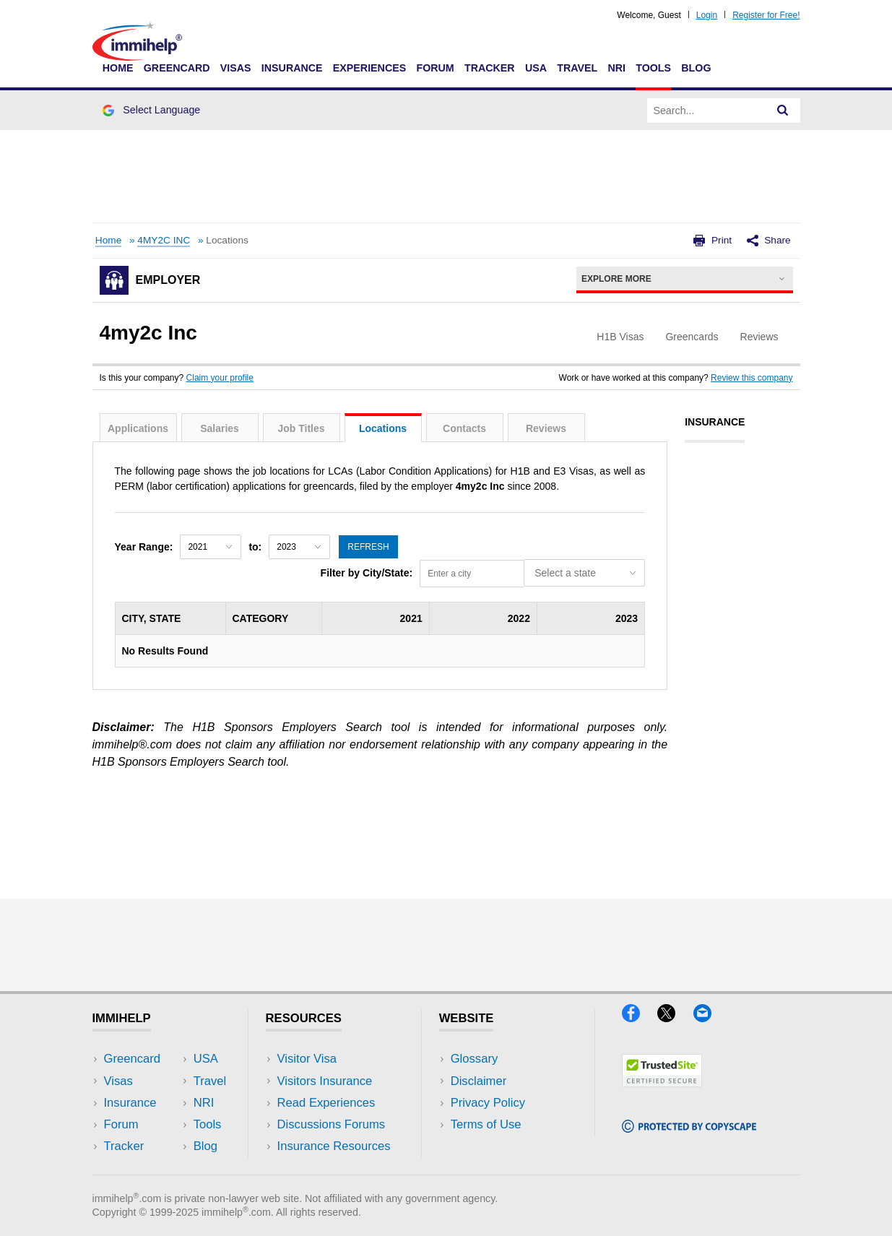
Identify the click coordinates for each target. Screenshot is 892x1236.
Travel (577, 68)
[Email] (709, 1017)
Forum (435, 68)
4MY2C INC (163, 240)
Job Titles (300, 428)
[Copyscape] (689, 1128)
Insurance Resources (334, 1146)
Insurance (292, 68)
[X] (675, 1017)
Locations (383, 428)
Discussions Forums (331, 1124)
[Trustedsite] (662, 1082)
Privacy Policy (488, 1103)
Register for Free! (766, 15)
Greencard (177, 68)
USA (536, 68)
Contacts (464, 428)
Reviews (546, 428)
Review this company (751, 378)
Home (118, 68)
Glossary (474, 1059)
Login (706, 15)
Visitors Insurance (325, 1081)
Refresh (368, 547)
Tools (653, 68)
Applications (138, 428)
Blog (696, 68)
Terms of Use (486, 1124)
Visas (235, 68)
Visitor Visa (307, 1059)
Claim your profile (220, 378)
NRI (616, 68)
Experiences (369, 68)
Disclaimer (479, 1081)
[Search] (783, 110)
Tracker (489, 68)
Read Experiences (326, 1103)
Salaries (219, 428)
